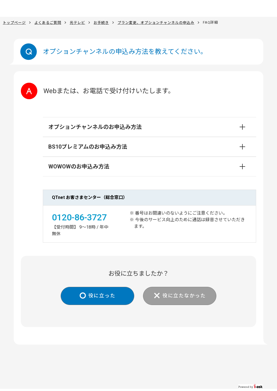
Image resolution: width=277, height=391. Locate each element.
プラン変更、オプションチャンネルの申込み (155, 22)
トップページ (14, 22)
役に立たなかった (184, 296)
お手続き (101, 22)
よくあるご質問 (47, 22)
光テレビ (77, 22)
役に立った (101, 296)
